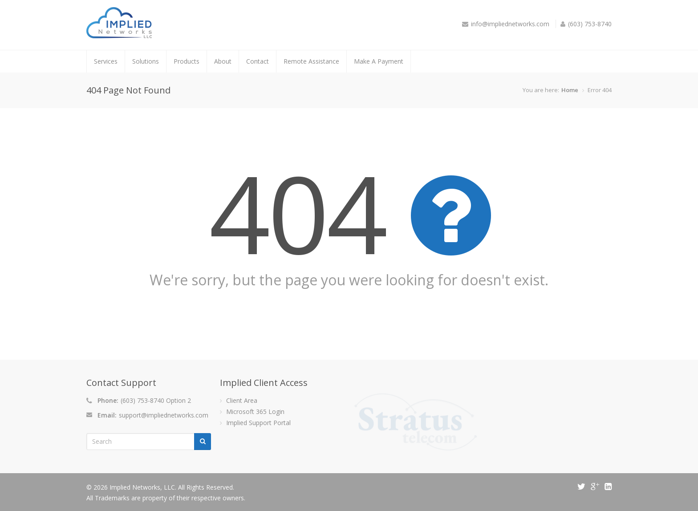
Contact (257, 61)
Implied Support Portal (258, 422)
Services (106, 61)
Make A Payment (378, 61)
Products (186, 61)
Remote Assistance (311, 61)
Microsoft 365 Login (255, 411)
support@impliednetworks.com (163, 415)
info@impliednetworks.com (510, 24)
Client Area (241, 400)
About (222, 61)
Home (569, 90)
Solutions (145, 61)
